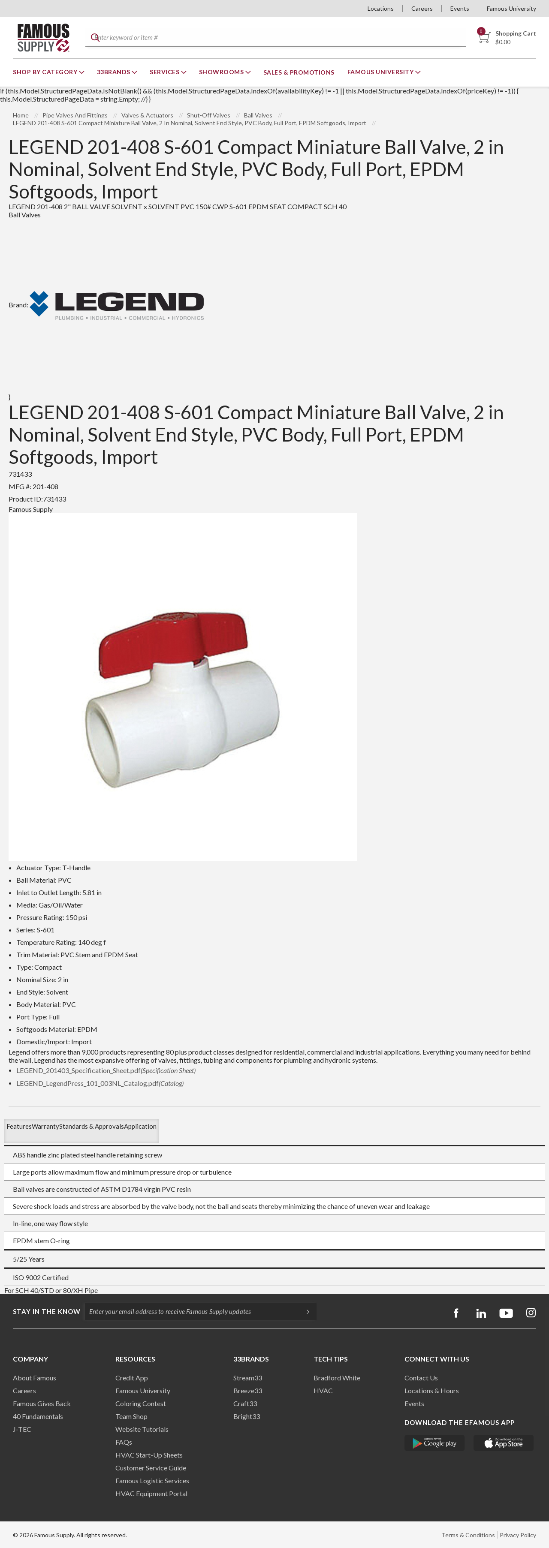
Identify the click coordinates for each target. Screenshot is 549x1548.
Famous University (511, 8)
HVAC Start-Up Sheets (149, 1455)
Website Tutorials (142, 1429)
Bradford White (337, 1378)
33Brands (114, 71)
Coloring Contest (140, 1403)
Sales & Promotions (299, 72)
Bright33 (246, 1416)
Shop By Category (46, 71)
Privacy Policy (518, 1535)
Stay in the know (47, 1311)
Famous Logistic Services (152, 1480)
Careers (422, 8)
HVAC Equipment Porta (150, 1493)
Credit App (131, 1378)
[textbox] (275, 38)
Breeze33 (247, 1390)
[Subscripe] (304, 1311)
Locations (381, 8)
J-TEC (22, 1429)
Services (165, 71)
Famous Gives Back (42, 1403)
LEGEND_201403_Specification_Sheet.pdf (106, 1070)
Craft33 (245, 1403)
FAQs (123, 1442)
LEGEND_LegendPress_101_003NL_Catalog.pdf (100, 1083)
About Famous (34, 1378)
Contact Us (421, 1378)
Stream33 (247, 1378)
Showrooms (222, 71)
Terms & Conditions (468, 1535)
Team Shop (131, 1416)
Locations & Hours (431, 1390)
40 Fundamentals (38, 1416)
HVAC (323, 1390)
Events (459, 8)
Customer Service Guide (150, 1468)
